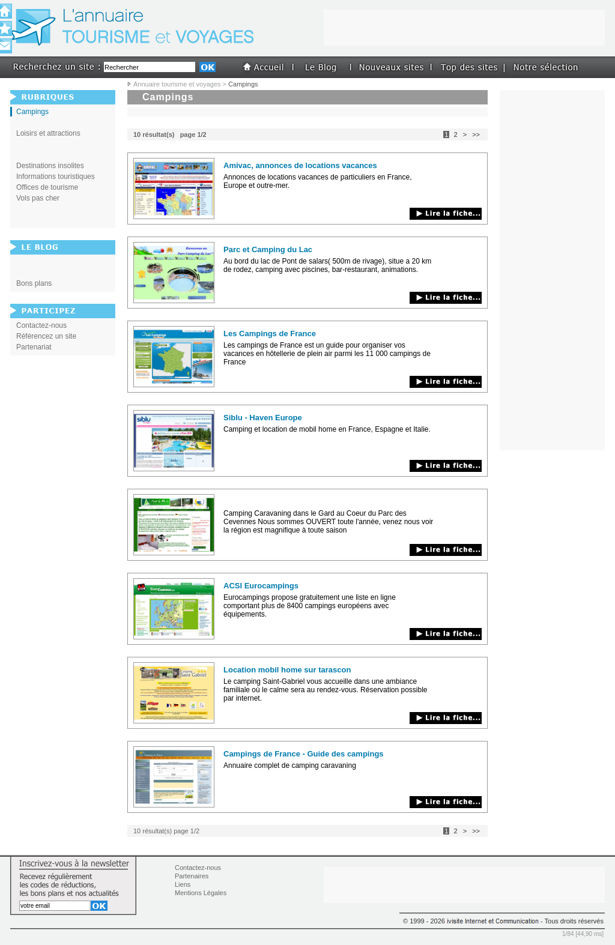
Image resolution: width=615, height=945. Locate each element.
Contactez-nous (41, 325)
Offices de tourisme (47, 187)
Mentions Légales (200, 892)
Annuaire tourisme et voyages (177, 84)
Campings (32, 111)
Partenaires (191, 876)
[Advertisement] (307, 111)
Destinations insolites (50, 166)
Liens (182, 884)
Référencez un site (46, 336)
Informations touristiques (55, 176)
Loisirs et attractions (48, 133)
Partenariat (34, 347)
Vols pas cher (37, 198)
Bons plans (34, 283)
